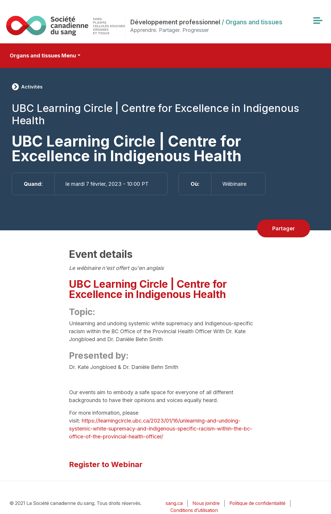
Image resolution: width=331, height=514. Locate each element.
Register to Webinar (105, 464)
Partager (283, 228)
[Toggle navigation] (317, 20)
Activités (32, 87)
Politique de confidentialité (257, 503)
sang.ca (174, 503)
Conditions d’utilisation (194, 510)
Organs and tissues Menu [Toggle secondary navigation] (43, 55)
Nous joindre (206, 503)
